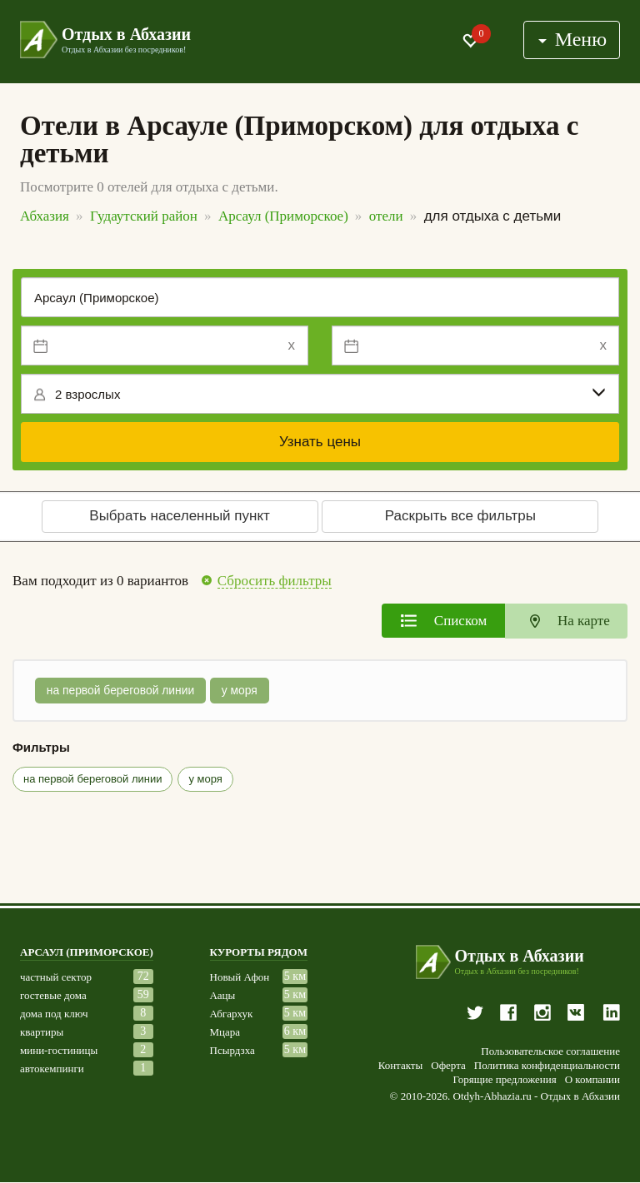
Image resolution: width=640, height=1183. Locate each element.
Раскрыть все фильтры (460, 516)
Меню (572, 40)
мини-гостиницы (59, 1051)
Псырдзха (232, 1051)
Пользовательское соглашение (550, 1052)
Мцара (225, 1032)
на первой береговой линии (121, 691)
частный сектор (56, 977)
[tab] (443, 621)
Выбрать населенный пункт (179, 516)
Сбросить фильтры (275, 581)
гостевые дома (53, 996)
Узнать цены (320, 442)
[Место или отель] (320, 297)
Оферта (448, 1066)
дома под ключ (54, 1014)
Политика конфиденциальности (547, 1066)
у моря (241, 691)
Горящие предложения (504, 1080)
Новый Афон (240, 977)
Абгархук (231, 1014)
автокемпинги (52, 1069)
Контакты (400, 1066)
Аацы (223, 996)
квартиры (41, 1032)
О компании (592, 1080)
